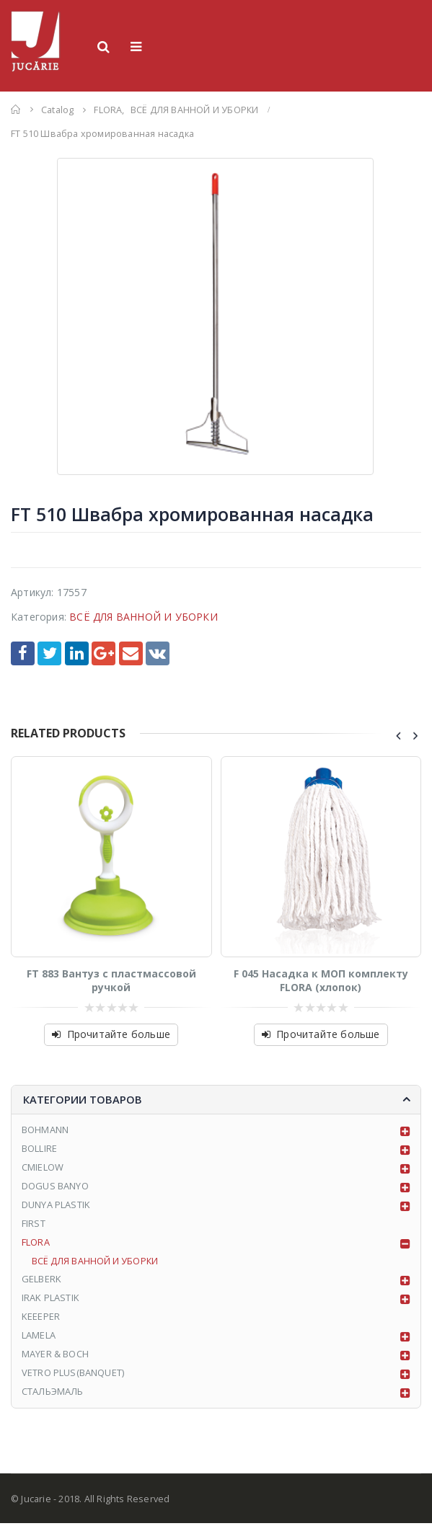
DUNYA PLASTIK (56, 1205)
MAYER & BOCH (55, 1357)
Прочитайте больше (118, 1034)
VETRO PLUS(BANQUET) (73, 1376)
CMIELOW (42, 1168)
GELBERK (41, 1281)
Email (131, 653)
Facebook (23, 653)
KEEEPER (41, 1319)
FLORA (36, 1244)
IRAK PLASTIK (50, 1300)
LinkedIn (77, 653)
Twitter (49, 653)
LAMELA (39, 1337)
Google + (103, 653)
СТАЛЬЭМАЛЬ (53, 1394)
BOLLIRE (39, 1149)
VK (157, 653)
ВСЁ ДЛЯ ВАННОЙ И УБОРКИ (143, 617)
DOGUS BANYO (55, 1187)
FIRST (33, 1224)
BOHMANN (45, 1130)
